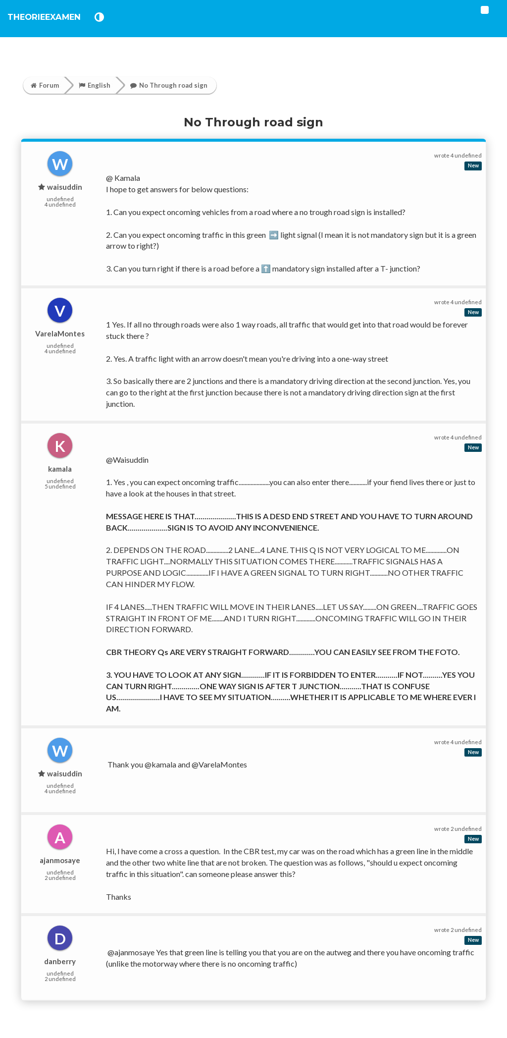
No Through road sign (168, 85)
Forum (45, 85)
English (94, 85)
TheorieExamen (55, 24)
